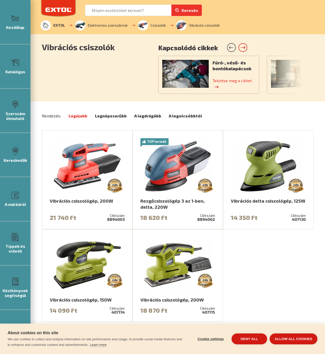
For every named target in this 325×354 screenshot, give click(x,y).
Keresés (190, 10)
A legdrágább (147, 115)
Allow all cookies (293, 339)
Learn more (98, 345)
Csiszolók (152, 25)
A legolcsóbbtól (185, 115)
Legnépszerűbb (111, 115)
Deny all (249, 339)
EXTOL (53, 25)
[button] (242, 47)
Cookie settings (211, 339)
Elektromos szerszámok (101, 25)
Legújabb (78, 115)
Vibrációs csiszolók (198, 25)
